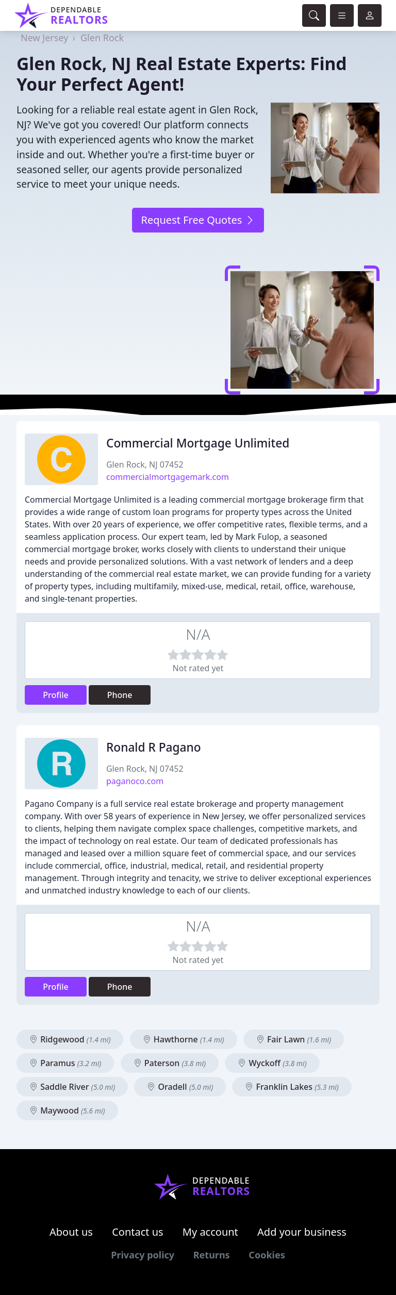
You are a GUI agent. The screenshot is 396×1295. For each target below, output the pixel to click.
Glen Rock (102, 37)
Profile (56, 695)
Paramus (65, 1063)
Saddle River (72, 1086)
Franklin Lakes (291, 1086)
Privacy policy (142, 1255)
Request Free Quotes (198, 220)
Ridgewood (69, 1039)
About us (71, 1232)
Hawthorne (183, 1039)
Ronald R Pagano (153, 747)
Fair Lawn (293, 1039)
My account (210, 1232)
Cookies (267, 1255)
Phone (120, 695)
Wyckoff (272, 1063)
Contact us (137, 1232)
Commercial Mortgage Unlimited (197, 443)
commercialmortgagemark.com (167, 477)
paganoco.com (134, 781)
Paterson (170, 1063)
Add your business (301, 1232)
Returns (211, 1255)
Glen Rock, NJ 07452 (145, 464)
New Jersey (44, 37)
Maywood (67, 1110)
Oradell (180, 1086)
